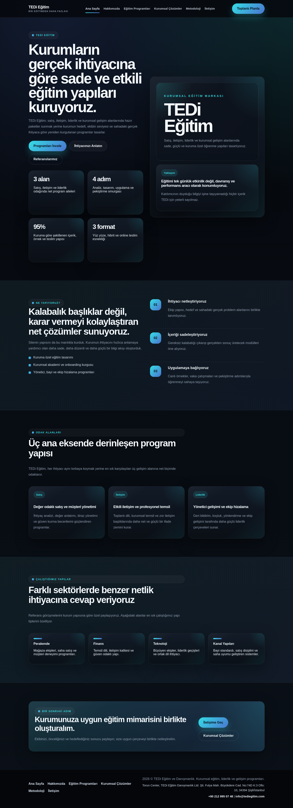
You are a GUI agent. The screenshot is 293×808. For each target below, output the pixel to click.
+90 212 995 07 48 (220, 796)
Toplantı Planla (248, 8)
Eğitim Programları (137, 8)
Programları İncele (48, 146)
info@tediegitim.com (249, 796)
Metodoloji (193, 8)
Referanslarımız (45, 159)
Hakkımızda (112, 8)
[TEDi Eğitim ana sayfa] (48, 8)
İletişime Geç (213, 726)
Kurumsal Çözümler (168, 8)
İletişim (210, 8)
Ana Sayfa (92, 8)
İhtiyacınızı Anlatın (88, 146)
